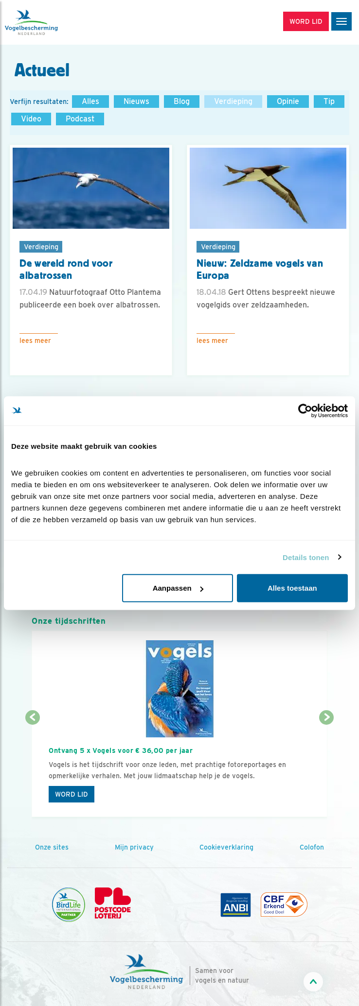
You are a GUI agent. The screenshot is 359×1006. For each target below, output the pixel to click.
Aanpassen (178, 588)
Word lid (71, 794)
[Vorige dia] (32, 768)
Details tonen (306, 557)
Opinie (288, 101)
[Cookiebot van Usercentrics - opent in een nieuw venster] (305, 410)
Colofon (312, 847)
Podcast (80, 118)
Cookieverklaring (226, 847)
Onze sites (52, 847)
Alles (90, 101)
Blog (182, 101)
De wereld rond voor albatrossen (66, 269)
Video (31, 118)
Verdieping (233, 101)
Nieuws (136, 101)
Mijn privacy (134, 847)
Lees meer (35, 340)
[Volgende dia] (327, 768)
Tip (329, 101)
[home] (48, 22)
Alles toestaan (292, 588)
